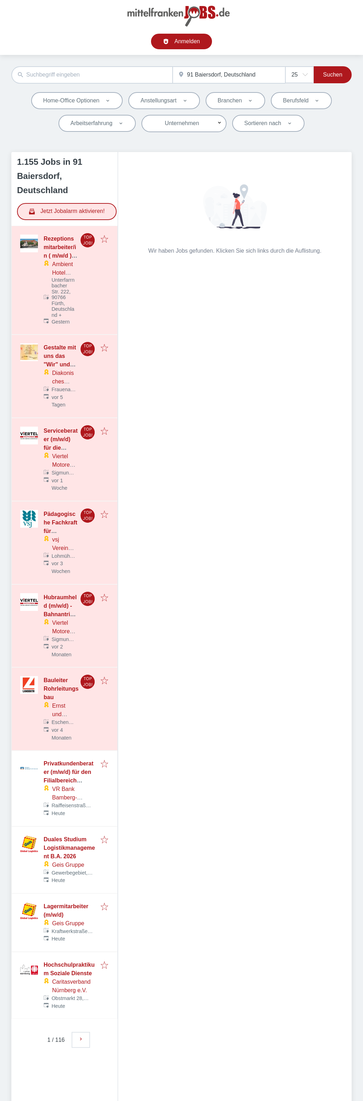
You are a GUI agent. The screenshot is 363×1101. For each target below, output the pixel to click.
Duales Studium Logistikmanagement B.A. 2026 (69, 847)
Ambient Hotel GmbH (62, 272)
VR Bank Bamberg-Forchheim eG (70, 797)
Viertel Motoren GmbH (62, 464)
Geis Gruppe (68, 865)
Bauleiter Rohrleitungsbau (61, 688)
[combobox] (92, 75)
